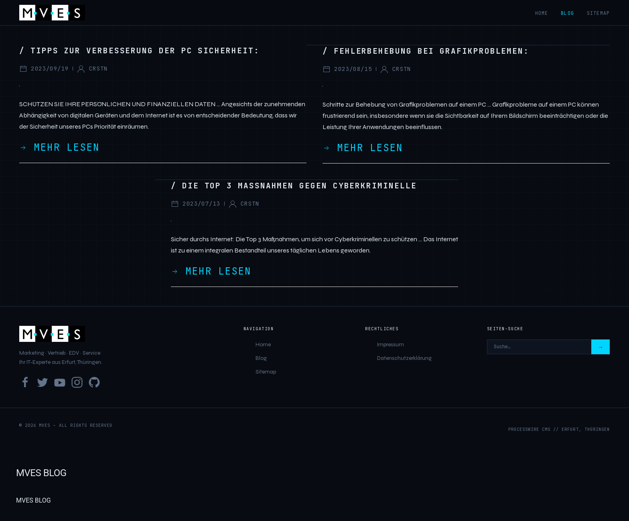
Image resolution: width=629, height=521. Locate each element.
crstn (92, 69)
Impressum (390, 344)
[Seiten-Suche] (539, 346)
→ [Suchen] (600, 346)
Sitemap (598, 13)
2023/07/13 (195, 204)
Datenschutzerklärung (404, 358)
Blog (567, 13)
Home (541, 13)
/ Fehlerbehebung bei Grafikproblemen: (426, 51)
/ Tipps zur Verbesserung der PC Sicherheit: (139, 50)
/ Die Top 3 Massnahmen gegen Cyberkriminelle (293, 185)
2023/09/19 (44, 69)
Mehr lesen (59, 147)
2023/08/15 (347, 69)
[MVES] (52, 13)
